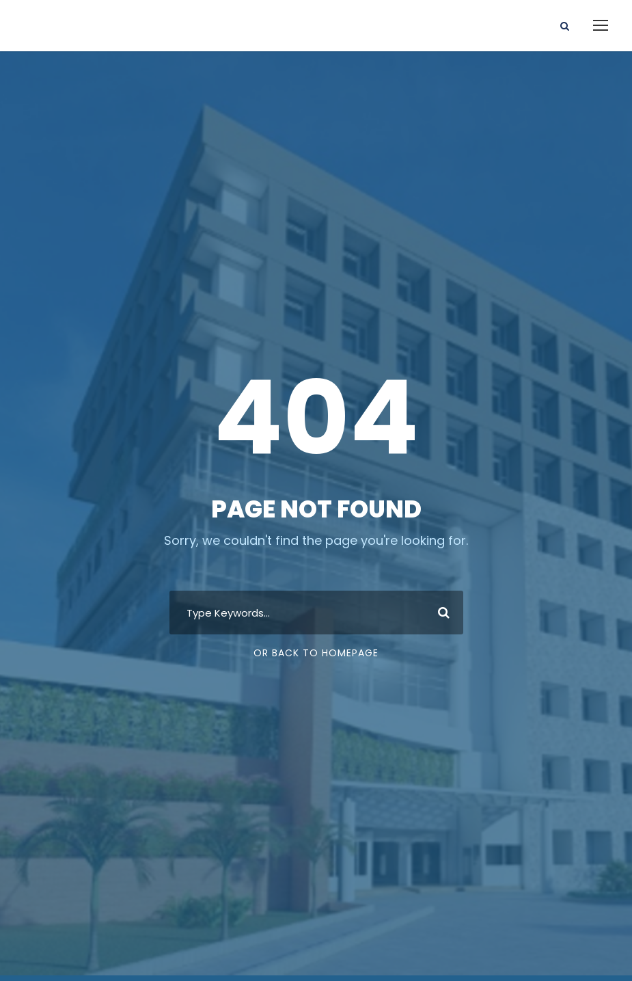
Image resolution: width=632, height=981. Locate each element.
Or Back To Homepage (316, 653)
